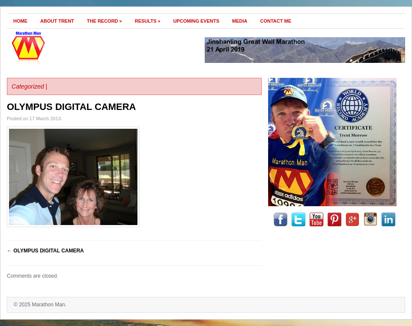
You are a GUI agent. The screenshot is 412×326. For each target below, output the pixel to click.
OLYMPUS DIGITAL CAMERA (71, 106)
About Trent (57, 21)
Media (239, 21)
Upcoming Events (196, 21)
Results (148, 21)
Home (20, 21)
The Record (104, 21)
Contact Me (276, 21)
